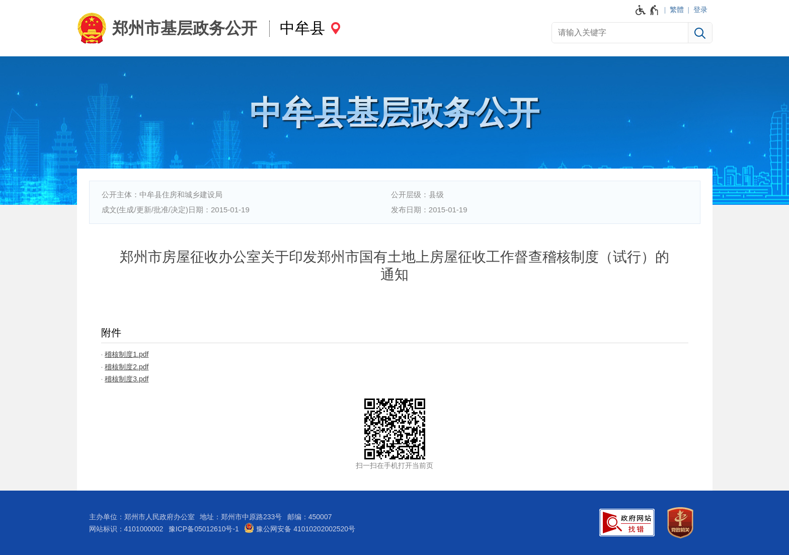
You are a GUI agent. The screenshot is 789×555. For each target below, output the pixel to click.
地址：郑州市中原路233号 (241, 517)
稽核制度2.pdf (126, 367)
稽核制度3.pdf (126, 379)
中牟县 (302, 28)
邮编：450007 (309, 517)
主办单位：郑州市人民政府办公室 (142, 517)
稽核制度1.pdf (126, 354)
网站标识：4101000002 (126, 529)
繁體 (677, 10)
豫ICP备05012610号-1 (204, 529)
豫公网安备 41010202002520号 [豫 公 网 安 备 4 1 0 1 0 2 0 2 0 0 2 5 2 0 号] (299, 528)
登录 (700, 10)
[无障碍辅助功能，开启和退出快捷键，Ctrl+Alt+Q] (647, 10)
